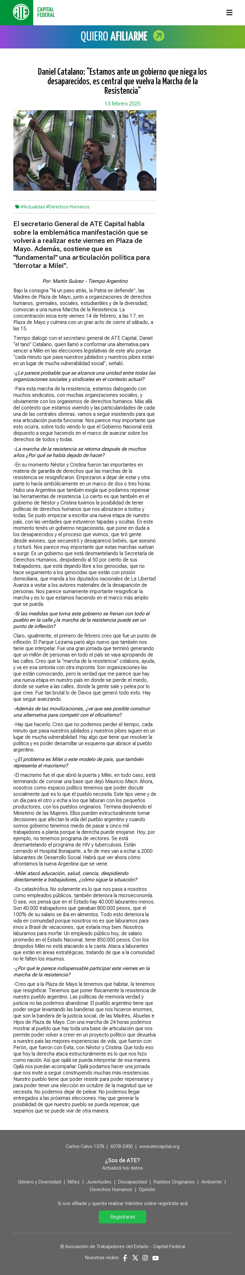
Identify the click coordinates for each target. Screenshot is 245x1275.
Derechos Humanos (111, 1189)
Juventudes (98, 1182)
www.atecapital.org (159, 1146)
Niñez (74, 1182)
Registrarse (122, 1217)
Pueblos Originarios (174, 1182)
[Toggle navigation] (229, 13)
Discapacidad (132, 1182)
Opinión (147, 1189)
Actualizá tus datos (122, 1168)
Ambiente (211, 1182)
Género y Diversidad (39, 1182)
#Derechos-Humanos (67, 207)
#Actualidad (33, 207)
